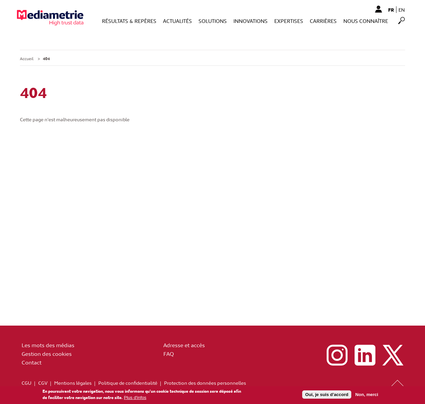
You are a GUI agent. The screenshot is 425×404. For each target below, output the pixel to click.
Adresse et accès (184, 345)
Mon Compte (378, 9)
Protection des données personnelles (205, 383)
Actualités (177, 20)
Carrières (323, 20)
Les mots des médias (48, 345)
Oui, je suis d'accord (326, 395)
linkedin (365, 355)
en (401, 10)
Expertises (288, 20)
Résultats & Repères (129, 20)
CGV (42, 383)
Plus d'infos (135, 398)
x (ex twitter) (392, 355)
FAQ (168, 353)
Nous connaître (365, 20)
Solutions (213, 20)
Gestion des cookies (47, 353)
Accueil (27, 58)
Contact (32, 362)
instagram (337, 355)
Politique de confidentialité (127, 383)
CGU (27, 383)
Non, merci (366, 395)
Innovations (250, 20)
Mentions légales (73, 383)
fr (391, 9)
